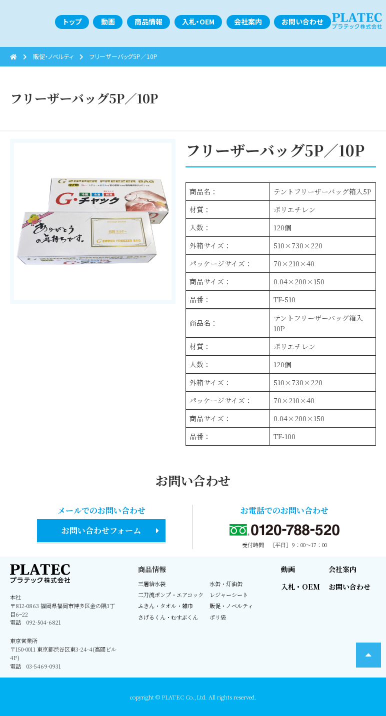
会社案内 (342, 569)
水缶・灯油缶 (226, 584)
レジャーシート (229, 595)
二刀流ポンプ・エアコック (171, 595)
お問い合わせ (349, 587)
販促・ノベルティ (231, 606)
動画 (288, 569)
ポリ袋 (218, 617)
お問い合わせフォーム (101, 530)
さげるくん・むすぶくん (168, 617)
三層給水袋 (152, 584)
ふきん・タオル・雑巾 (165, 606)
